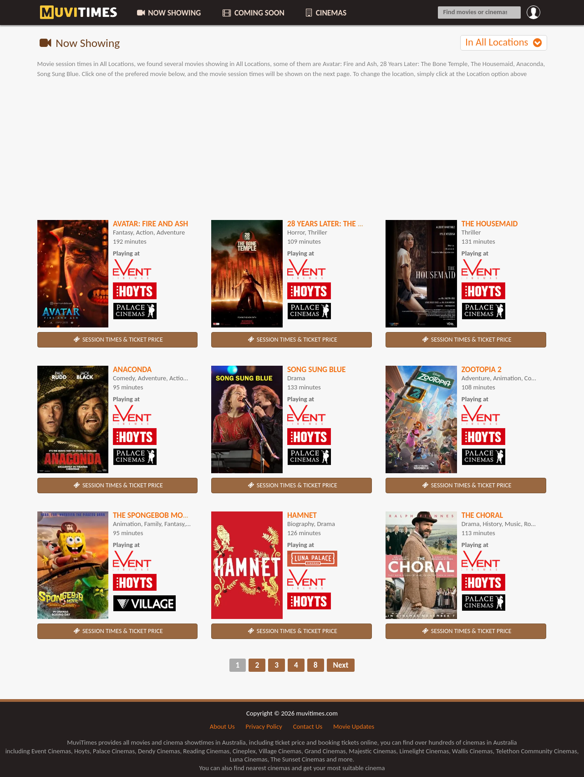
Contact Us (307, 726)
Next (341, 665)
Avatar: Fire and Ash (150, 224)
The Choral (482, 515)
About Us (222, 726)
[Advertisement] (292, 149)
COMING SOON (252, 13)
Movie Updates (353, 726)
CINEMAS (325, 13)
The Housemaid (490, 224)
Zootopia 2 (482, 369)
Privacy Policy (264, 726)
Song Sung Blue (316, 369)
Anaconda (132, 369)
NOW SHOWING (168, 13)
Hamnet (302, 515)
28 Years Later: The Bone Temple (345, 224)
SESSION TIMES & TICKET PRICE (117, 339)
